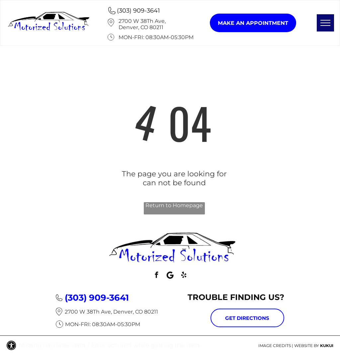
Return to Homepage (174, 205)
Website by (306, 345)
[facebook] (156, 275)
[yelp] (183, 275)
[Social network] (170, 275)
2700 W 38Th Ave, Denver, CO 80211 (142, 24)
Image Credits (274, 345)
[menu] (325, 22)
